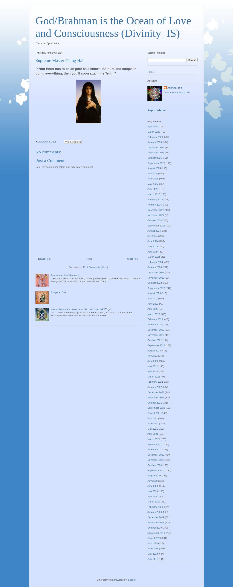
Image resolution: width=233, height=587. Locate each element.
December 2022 (155, 329)
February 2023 (155, 319)
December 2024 (155, 210)
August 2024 (154, 230)
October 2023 (154, 282)
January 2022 (154, 387)
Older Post (132, 258)
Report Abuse (156, 110)
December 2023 (155, 272)
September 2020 (156, 470)
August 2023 (154, 293)
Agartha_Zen (174, 87)
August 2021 (154, 413)
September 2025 (156, 163)
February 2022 (155, 381)
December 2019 (155, 517)
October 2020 (154, 465)
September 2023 (156, 288)
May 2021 (152, 428)
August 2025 (154, 168)
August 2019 (154, 538)
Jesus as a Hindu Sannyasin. (65, 275)
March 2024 (153, 256)
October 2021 (154, 402)
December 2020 (155, 454)
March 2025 (153, 194)
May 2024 (152, 246)
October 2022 (154, 340)
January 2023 (154, 324)
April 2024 (152, 251)
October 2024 (154, 220)
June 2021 (153, 423)
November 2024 (155, 215)
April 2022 (152, 371)
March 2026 (153, 131)
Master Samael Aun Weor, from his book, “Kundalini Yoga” (80, 309)
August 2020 (154, 475)
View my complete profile (177, 92)
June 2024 (153, 241)
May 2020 (152, 491)
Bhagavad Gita (58, 292)
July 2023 (152, 298)
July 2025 (152, 173)
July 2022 (152, 355)
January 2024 (154, 267)
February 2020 (155, 507)
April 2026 (152, 126)
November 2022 (155, 335)
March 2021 (153, 439)
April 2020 (152, 496)
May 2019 (152, 553)
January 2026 (154, 142)
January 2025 (154, 204)
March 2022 (153, 376)
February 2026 (155, 137)
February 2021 (155, 444)
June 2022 (153, 361)
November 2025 (155, 152)
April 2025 (152, 189)
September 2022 (156, 345)
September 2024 (156, 225)
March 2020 (153, 501)
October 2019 (154, 527)
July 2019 (152, 543)
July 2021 (152, 418)
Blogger (131, 579)
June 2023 (153, 303)
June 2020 (153, 486)
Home (89, 258)
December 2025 (155, 147)
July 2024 (152, 236)
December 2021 (155, 392)
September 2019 (156, 533)
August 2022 (154, 350)
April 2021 (152, 434)
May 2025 (152, 184)
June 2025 (153, 178)
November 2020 (155, 460)
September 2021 (156, 407)
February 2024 (155, 262)
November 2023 (155, 277)
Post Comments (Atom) (95, 267)
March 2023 (153, 314)
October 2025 (154, 157)
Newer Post (44, 258)
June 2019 (153, 548)
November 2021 (155, 397)
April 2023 (152, 309)
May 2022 (152, 366)
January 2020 (154, 512)
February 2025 (155, 199)
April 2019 (152, 559)
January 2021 (154, 449)
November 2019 (155, 522)
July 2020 (152, 481)
